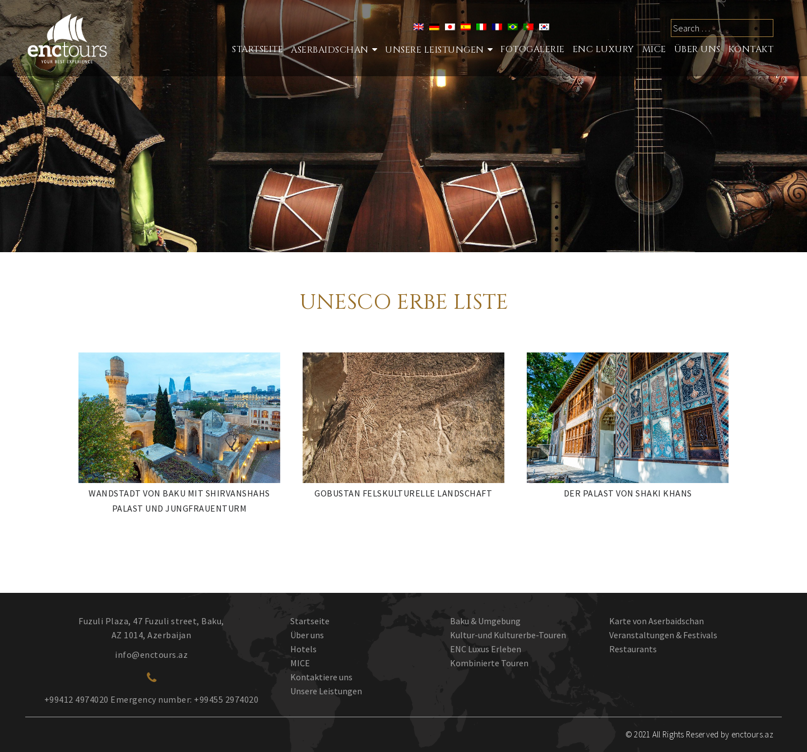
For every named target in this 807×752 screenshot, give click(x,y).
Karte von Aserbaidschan (656, 620)
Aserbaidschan (330, 50)
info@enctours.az (151, 654)
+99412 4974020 (76, 699)
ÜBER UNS (697, 49)
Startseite (310, 620)
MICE (654, 49)
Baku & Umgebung (485, 620)
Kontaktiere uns (321, 677)
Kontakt (751, 49)
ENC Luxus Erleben (485, 648)
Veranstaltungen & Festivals (663, 634)
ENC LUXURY (603, 49)
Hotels (303, 648)
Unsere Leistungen (434, 50)
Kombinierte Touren (489, 663)
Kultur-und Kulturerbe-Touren (508, 634)
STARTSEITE (257, 49)
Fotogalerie (532, 49)
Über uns (307, 634)
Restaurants (633, 648)
